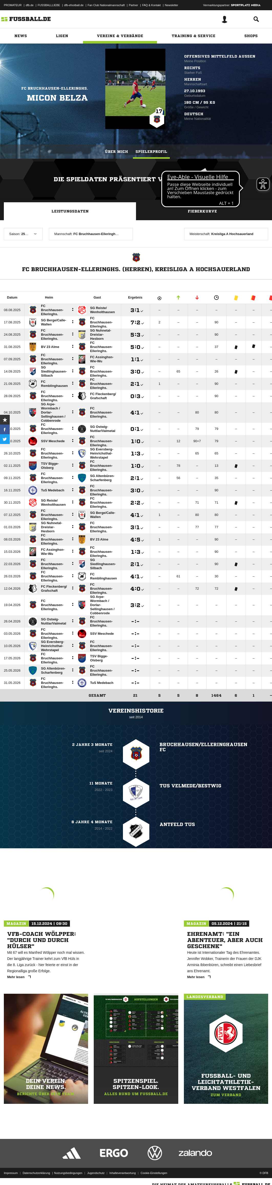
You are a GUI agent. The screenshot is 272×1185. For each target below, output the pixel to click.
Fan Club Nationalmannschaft (106, 5)
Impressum (11, 1173)
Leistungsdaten (70, 211)
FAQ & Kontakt (151, 5)
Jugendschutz (95, 1173)
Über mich (116, 151)
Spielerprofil (151, 151)
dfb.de (30, 5)
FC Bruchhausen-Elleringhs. (54, 88)
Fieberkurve (202, 211)
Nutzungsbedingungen (68, 1173)
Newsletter (171, 5)
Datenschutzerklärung (36, 1173)
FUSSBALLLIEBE (49, 5)
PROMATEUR (13, 5)
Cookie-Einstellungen (154, 1173)
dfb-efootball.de (73, 5)
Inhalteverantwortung (122, 1173)
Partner (133, 5)
